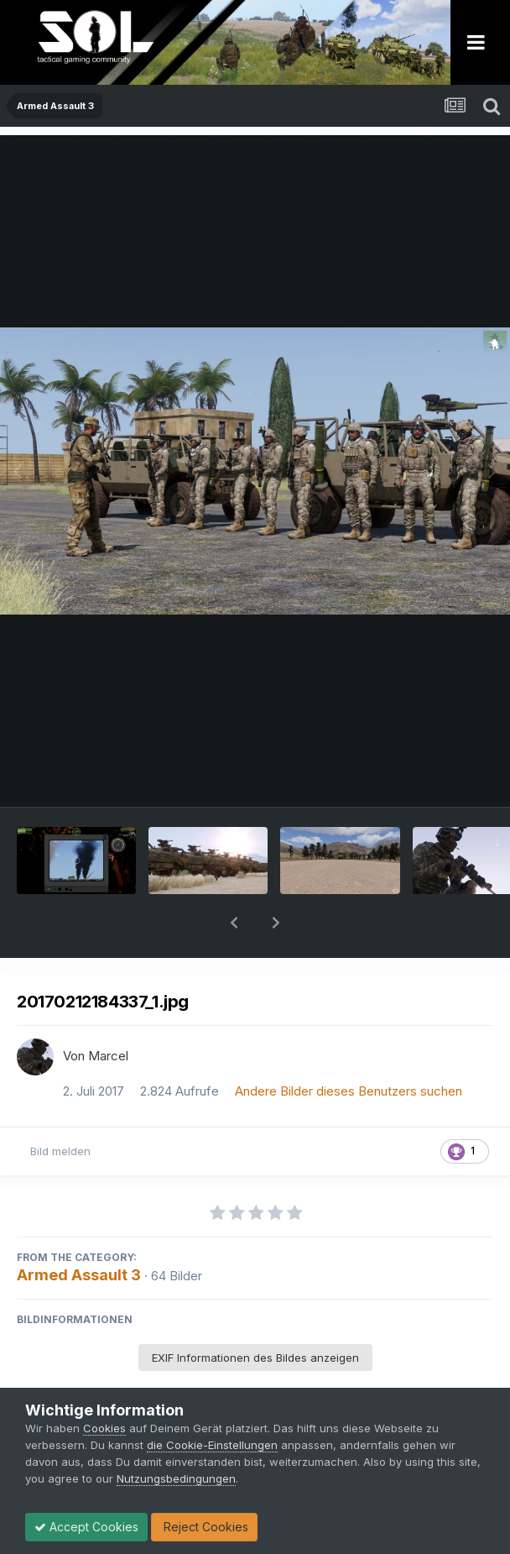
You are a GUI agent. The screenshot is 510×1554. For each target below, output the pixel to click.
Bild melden (60, 1107)
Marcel (108, 1012)
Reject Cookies (204, 1527)
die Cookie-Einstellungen (212, 1445)
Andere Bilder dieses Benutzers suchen (348, 1047)
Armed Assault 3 (79, 1231)
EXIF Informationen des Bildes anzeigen (255, 1314)
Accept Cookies (86, 1527)
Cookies (104, 1428)
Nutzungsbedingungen (176, 1478)
